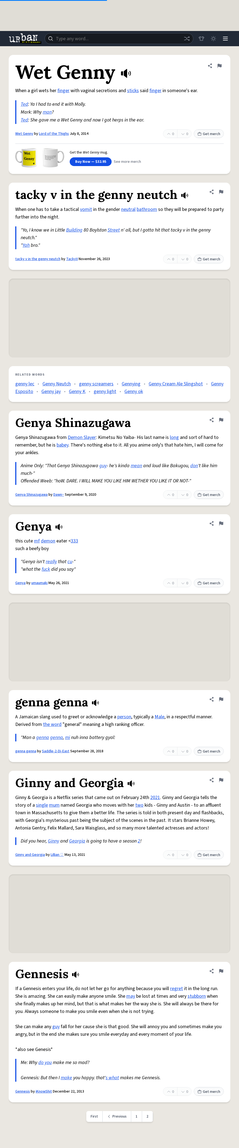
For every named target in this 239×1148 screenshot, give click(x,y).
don (194, 465)
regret (176, 988)
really (51, 561)
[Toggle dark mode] (213, 38)
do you (45, 1062)
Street (114, 230)
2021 (155, 797)
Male (159, 716)
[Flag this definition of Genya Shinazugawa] (221, 420)
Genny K (77, 391)
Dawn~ (58, 494)
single (42, 805)
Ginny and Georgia (30, 854)
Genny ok (133, 391)
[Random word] (186, 38)
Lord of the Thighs (54, 133)
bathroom (147, 209)
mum (54, 805)
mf (37, 541)
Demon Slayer (82, 437)
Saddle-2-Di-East (55, 751)
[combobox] (119, 38)
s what (112, 1077)
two (139, 805)
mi (67, 737)
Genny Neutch (56, 383)
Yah (26, 245)
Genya (20, 583)
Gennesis (22, 1091)
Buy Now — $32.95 (90, 161)
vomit (86, 209)
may (130, 996)
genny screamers (96, 383)
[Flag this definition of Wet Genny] (219, 65)
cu (70, 561)
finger (63, 90)
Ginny (53, 841)
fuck (46, 569)
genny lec (24, 383)
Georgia (77, 841)
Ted (24, 104)
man (47, 112)
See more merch (127, 161)
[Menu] (225, 38)
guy (103, 465)
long (174, 437)
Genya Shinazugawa (31, 494)
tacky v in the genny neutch (37, 259)
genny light (105, 391)
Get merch (208, 134)
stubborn (197, 996)
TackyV (72, 259)
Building (74, 230)
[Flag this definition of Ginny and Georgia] (221, 780)
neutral (128, 209)
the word (52, 724)
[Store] (201, 38)
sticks (133, 90)
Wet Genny (24, 133)
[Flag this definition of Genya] (221, 523)
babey (62, 445)
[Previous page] (117, 1116)
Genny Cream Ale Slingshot (176, 383)
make (66, 1077)
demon (48, 541)
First (94, 1116)
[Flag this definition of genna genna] (221, 699)
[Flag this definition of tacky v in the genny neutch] (221, 192)
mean (136, 465)
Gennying (131, 383)
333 (74, 541)
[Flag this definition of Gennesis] (221, 971)
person (124, 716)
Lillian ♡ (57, 854)
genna (42, 737)
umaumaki (39, 583)
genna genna (25, 751)
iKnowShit (44, 1091)
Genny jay (51, 391)
